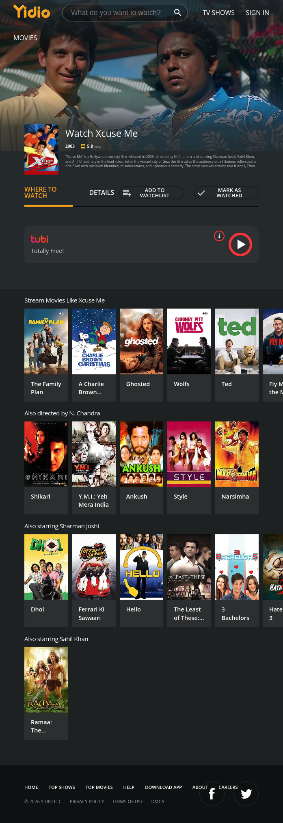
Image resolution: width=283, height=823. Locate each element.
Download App (163, 787)
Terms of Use (127, 801)
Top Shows (62, 787)
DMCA (157, 801)
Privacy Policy (87, 801)
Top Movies (99, 787)
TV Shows (219, 12)
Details (101, 192)
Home (31, 787)
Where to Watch (40, 192)
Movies (25, 37)
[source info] (218, 236)
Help (129, 787)
